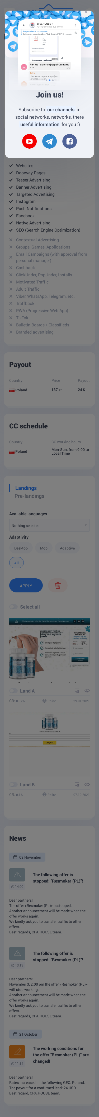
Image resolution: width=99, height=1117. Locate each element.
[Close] (86, 11)
